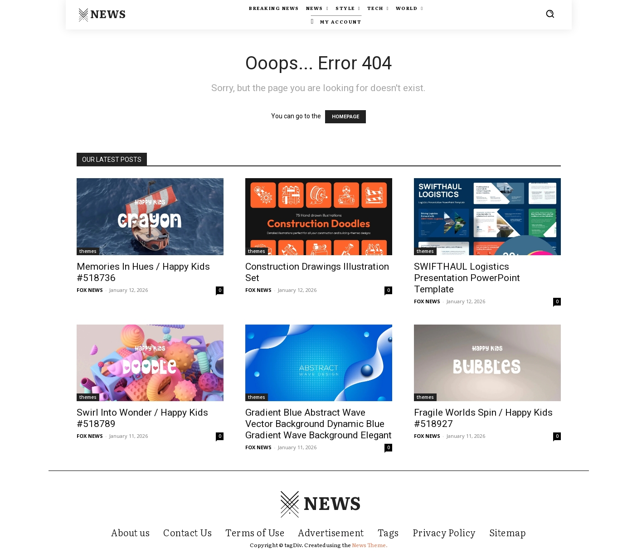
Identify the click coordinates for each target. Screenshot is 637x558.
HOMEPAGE (345, 117)
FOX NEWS (90, 289)
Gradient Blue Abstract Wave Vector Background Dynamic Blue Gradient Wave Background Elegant (318, 424)
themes (88, 251)
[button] (550, 13)
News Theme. (370, 545)
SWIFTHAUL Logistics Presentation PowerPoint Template (467, 278)
